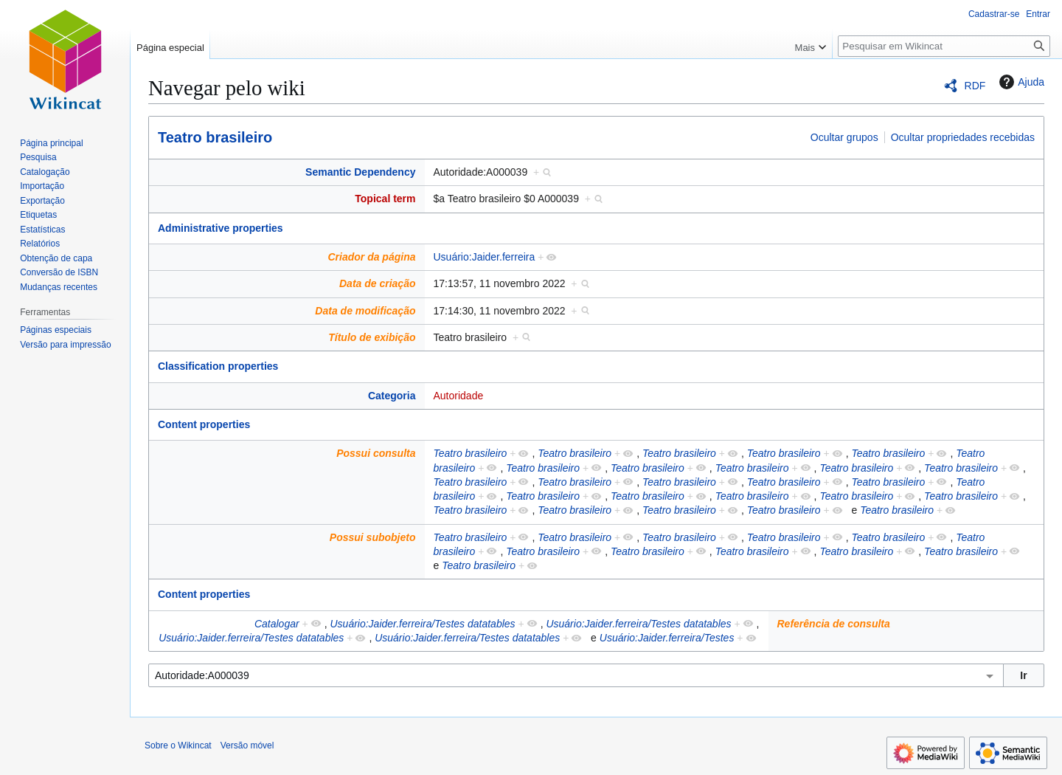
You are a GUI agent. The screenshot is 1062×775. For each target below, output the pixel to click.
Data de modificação (365, 311)
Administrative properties (220, 228)
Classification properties (218, 366)
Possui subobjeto (373, 537)
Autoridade (459, 396)
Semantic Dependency (360, 172)
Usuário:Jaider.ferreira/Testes (667, 638)
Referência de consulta (833, 624)
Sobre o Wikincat (178, 745)
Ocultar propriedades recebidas (963, 137)
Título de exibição (371, 337)
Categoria (392, 396)
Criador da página (371, 257)
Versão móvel (247, 745)
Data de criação (377, 283)
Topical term (385, 198)
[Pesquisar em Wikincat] (944, 46)
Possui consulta (375, 453)
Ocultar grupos (844, 137)
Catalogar (276, 624)
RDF (975, 86)
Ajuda (1020, 82)
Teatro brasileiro (215, 137)
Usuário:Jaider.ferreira (484, 257)
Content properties (204, 424)
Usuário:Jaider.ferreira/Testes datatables (422, 624)
